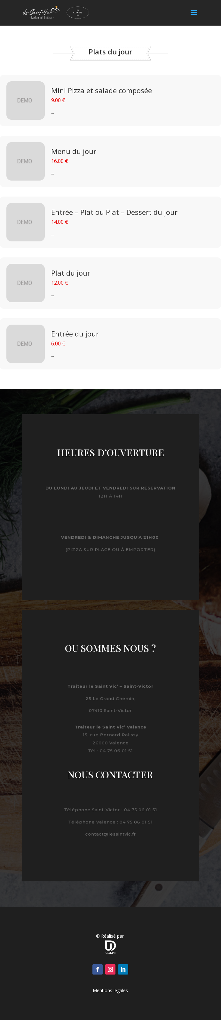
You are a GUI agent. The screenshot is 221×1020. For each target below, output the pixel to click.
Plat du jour (70, 273)
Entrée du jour (75, 333)
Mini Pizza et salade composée (101, 90)
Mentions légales (110, 990)
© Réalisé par (110, 936)
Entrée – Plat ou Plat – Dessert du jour (114, 212)
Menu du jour (73, 151)
